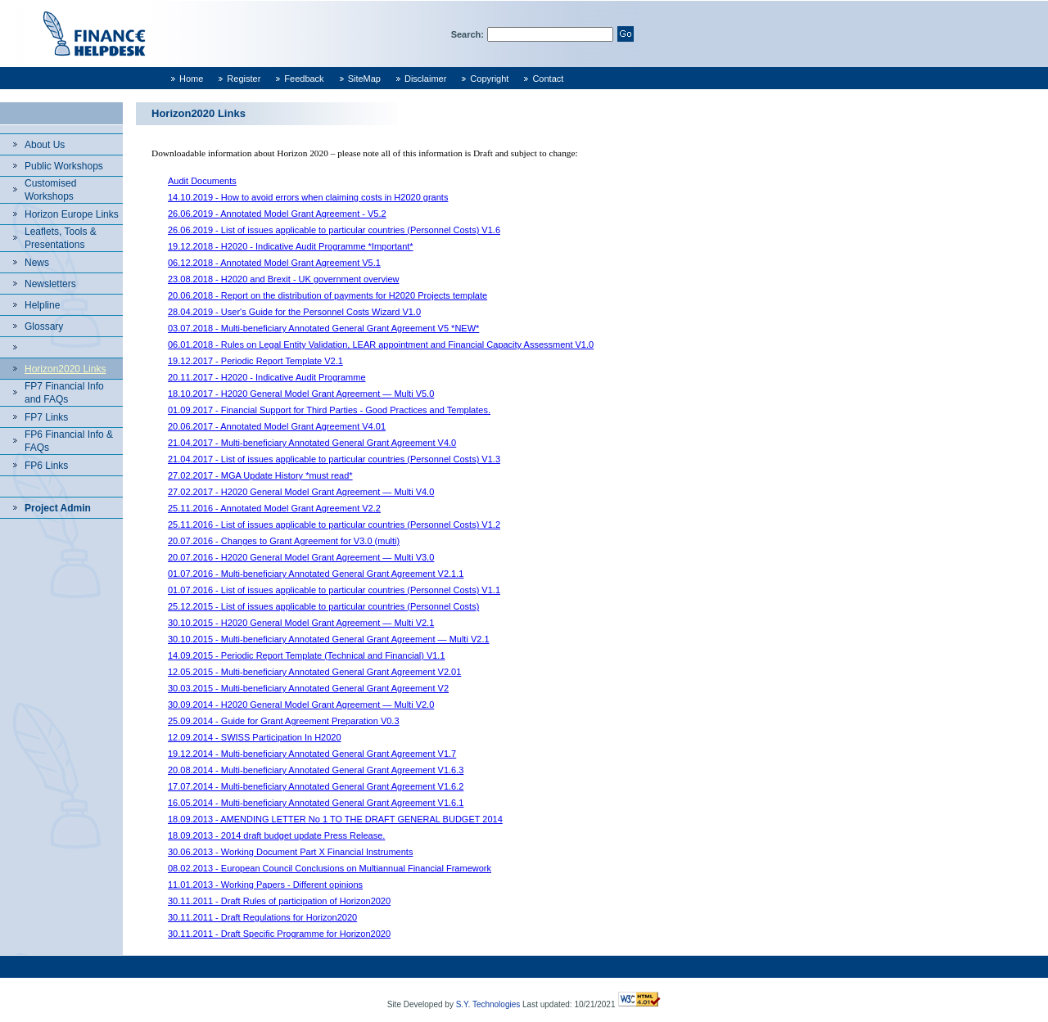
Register (243, 78)
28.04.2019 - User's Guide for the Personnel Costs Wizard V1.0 (294, 312)
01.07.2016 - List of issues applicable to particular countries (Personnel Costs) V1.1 (334, 590)
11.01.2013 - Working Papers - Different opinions (265, 884)
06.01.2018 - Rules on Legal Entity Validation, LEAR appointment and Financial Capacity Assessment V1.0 (381, 344)
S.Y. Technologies (488, 1004)
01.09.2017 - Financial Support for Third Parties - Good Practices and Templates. (329, 410)
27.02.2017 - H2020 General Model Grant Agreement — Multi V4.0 (301, 492)
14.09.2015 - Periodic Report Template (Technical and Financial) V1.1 (306, 655)
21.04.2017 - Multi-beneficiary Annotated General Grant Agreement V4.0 (312, 443)
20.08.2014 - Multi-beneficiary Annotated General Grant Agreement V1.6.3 (315, 770)
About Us (45, 145)
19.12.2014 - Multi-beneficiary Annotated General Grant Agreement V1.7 (312, 754)
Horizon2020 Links (65, 369)
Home (191, 78)
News (37, 262)
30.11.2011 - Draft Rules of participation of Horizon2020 (279, 901)
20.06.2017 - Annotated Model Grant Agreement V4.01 (277, 426)
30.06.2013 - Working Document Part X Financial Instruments (290, 852)
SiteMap (364, 78)
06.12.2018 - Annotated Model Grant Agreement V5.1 (274, 263)
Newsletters (50, 284)
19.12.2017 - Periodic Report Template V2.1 (255, 361)
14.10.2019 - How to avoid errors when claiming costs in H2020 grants (308, 197)
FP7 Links (46, 417)
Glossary (44, 326)
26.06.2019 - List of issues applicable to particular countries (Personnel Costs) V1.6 (334, 230)
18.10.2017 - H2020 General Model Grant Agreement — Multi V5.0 (301, 393)
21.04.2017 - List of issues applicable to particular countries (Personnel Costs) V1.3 (334, 459)
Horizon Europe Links (72, 214)
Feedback (303, 78)
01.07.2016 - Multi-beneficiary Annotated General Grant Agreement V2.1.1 (315, 574)
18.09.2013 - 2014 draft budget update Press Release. (276, 835)
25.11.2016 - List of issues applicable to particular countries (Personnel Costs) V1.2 (334, 524)
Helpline (42, 305)
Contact (547, 78)
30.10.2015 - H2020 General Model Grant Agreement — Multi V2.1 (301, 623)
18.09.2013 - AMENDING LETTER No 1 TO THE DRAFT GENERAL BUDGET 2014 (335, 819)
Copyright (489, 78)
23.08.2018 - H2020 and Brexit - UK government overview (284, 279)
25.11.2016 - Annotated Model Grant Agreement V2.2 (274, 508)
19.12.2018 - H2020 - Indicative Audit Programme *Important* (290, 246)
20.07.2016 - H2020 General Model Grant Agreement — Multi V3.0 (301, 557)
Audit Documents (202, 181)
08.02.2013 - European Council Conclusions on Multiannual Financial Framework (329, 868)
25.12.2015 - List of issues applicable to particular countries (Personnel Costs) (323, 606)
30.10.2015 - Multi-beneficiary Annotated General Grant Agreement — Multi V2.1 (329, 639)
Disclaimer (425, 78)
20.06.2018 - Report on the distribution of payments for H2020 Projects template (327, 295)
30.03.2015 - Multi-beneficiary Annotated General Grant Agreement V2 (308, 688)
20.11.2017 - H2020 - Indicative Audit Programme (267, 377)
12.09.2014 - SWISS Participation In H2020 (254, 737)
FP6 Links (46, 465)
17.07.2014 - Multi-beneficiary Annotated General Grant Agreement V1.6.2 (315, 786)
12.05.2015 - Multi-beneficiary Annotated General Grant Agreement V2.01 (314, 672)
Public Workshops (64, 166)
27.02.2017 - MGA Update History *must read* (260, 475)
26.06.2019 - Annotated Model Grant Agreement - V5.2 (277, 213)
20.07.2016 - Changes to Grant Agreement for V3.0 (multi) (284, 541)
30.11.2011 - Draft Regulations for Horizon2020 (262, 917)
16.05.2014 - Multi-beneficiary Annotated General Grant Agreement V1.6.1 (315, 803)
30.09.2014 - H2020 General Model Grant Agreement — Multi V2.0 (301, 704)
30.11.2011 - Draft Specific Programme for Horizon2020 (279, 934)
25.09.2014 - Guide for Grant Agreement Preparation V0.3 (284, 721)
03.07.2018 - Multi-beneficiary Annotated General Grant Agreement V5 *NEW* (323, 328)
